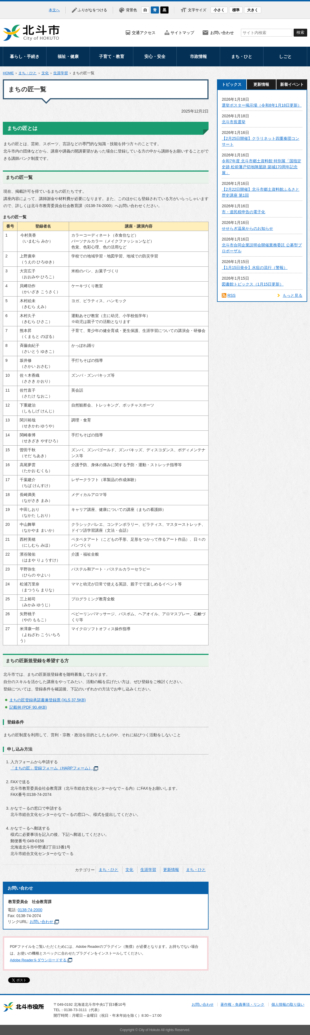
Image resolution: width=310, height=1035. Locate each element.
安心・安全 (154, 56)
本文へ (54, 10)
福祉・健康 (68, 56)
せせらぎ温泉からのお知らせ (247, 228)
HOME (8, 73)
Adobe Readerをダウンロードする (41, 960)
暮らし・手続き (24, 56)
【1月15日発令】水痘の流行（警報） (254, 267)
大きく (252, 10)
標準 (236, 10)
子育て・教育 (111, 56)
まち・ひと (241, 56)
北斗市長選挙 (233, 122)
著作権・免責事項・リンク (242, 1004)
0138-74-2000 (30, 910)
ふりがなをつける (92, 10)
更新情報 (171, 869)
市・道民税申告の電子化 (243, 212)
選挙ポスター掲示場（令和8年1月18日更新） (262, 105)
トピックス (232, 84)
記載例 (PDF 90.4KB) (28, 707)
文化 (45, 73)
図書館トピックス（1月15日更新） (253, 284)
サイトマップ (182, 32)
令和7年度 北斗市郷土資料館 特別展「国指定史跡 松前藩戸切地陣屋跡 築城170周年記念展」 (261, 167)
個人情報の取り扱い (287, 1004)
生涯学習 (60, 73)
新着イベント (292, 84)
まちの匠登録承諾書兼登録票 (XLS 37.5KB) (47, 700)
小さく (219, 10)
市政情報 (198, 56)
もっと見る (292, 295)
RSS (231, 295)
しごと (285, 56)
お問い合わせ (222, 32)
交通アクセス (144, 32)
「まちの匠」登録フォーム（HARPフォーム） (54, 768)
